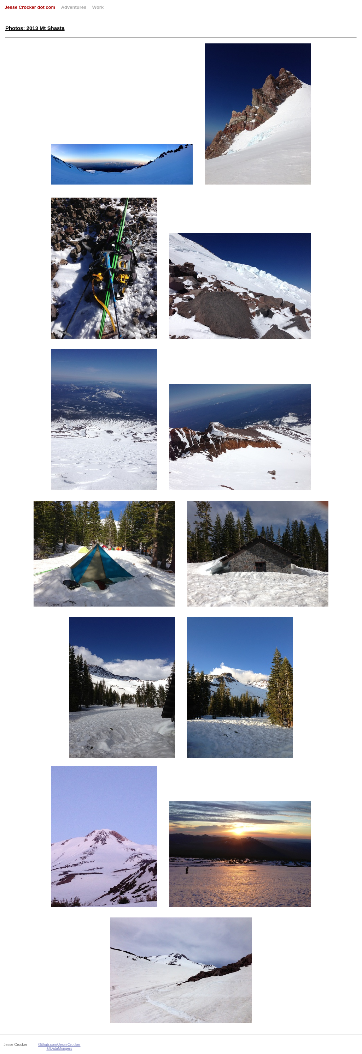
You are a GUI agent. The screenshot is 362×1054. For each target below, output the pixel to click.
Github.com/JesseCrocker (59, 1045)
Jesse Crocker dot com (30, 7)
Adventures (74, 7)
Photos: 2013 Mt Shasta (35, 28)
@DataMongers (59, 1048)
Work (98, 7)
